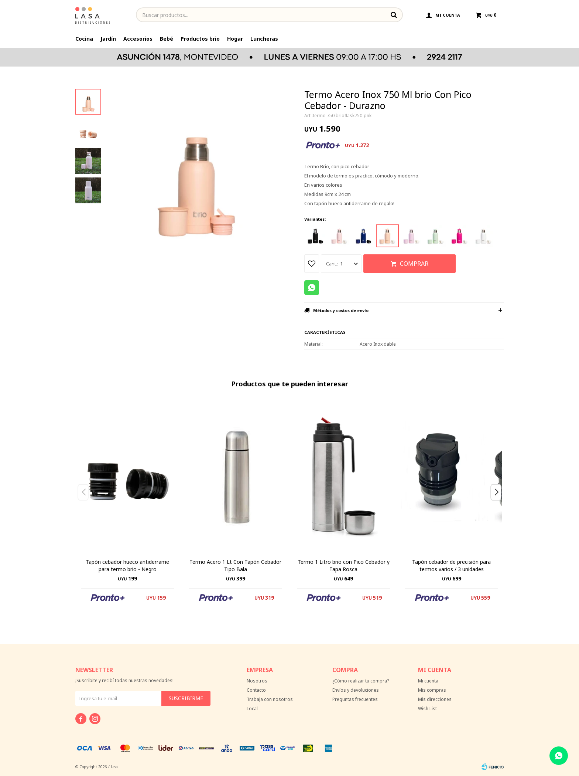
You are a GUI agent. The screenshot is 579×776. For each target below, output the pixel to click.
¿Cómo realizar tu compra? (360, 681)
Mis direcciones (435, 699)
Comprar (414, 264)
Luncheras (264, 38)
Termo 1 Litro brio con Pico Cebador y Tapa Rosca (344, 565)
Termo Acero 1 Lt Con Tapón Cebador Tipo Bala (235, 565)
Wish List (427, 708)
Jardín (108, 38)
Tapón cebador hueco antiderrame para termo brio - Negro (127, 565)
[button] (499, 507)
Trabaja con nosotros (270, 699)
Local (252, 708)
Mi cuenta (428, 681)
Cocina (84, 38)
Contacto (256, 690)
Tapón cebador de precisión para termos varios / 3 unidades (451, 565)
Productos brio (200, 38)
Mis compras (432, 690)
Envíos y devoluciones (355, 690)
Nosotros (257, 681)
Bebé (166, 38)
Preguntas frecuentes (355, 699)
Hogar (235, 38)
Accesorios (138, 38)
